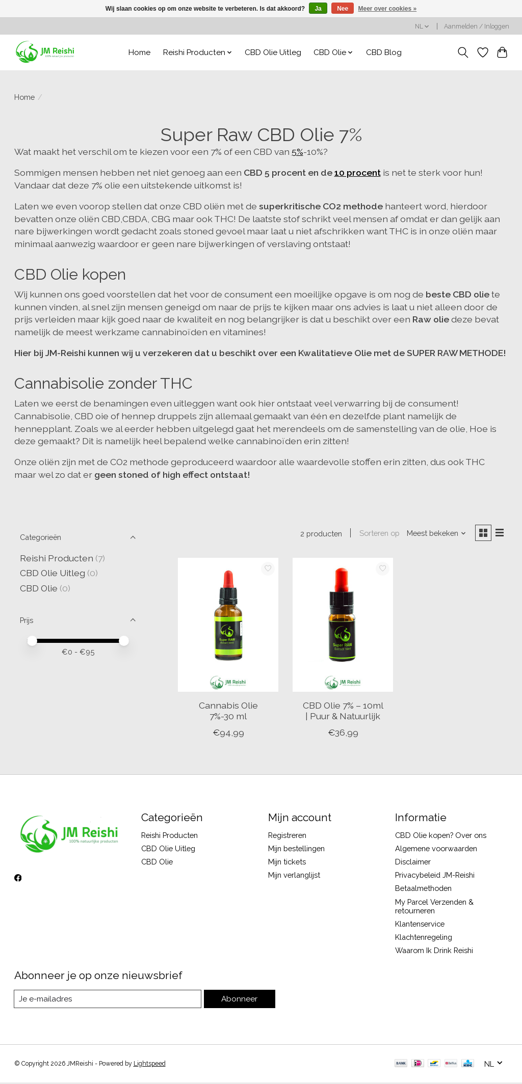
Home (139, 52)
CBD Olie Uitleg (273, 52)
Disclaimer (413, 862)
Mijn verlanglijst (294, 876)
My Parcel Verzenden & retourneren (434, 907)
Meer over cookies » (387, 8)
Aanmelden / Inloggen (476, 26)
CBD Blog (384, 52)
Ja (318, 8)
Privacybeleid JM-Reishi (435, 876)
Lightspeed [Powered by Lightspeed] (150, 1065)
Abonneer (239, 1000)
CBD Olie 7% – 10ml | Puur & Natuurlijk (343, 711)
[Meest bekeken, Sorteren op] (434, 533)
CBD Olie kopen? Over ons (440, 836)
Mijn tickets (287, 862)
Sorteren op (377, 533)
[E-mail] (108, 1000)
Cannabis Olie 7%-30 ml (228, 711)
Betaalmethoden (423, 889)
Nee (342, 8)
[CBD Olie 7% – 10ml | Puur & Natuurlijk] (343, 626)
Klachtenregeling (423, 938)
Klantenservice (420, 924)
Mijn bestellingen (296, 849)
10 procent (357, 172)
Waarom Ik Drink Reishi (434, 951)
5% (297, 151)
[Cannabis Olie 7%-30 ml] (228, 626)
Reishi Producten (56, 558)
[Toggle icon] (462, 52)
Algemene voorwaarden (436, 849)
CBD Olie (40, 588)
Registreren (287, 836)
